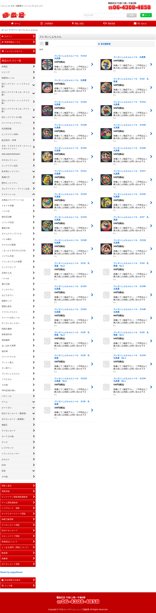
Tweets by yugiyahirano (11, 572)
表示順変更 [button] (104, 44)
